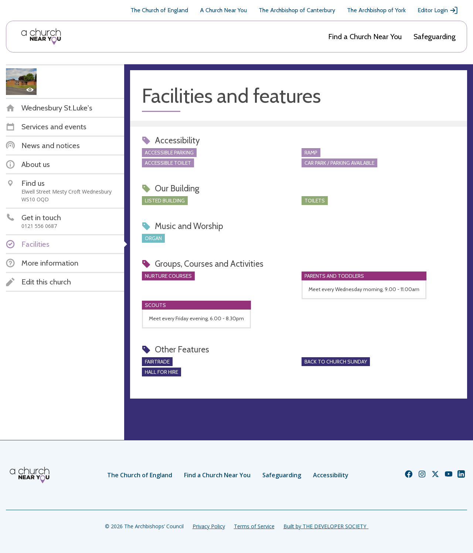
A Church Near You (223, 10)
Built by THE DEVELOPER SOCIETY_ (325, 526)
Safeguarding (435, 36)
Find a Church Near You (365, 36)
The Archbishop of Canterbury (297, 10)
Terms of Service (254, 526)
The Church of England (159, 10)
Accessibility (330, 475)
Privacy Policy (209, 526)
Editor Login (438, 10)
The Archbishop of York (376, 10)
